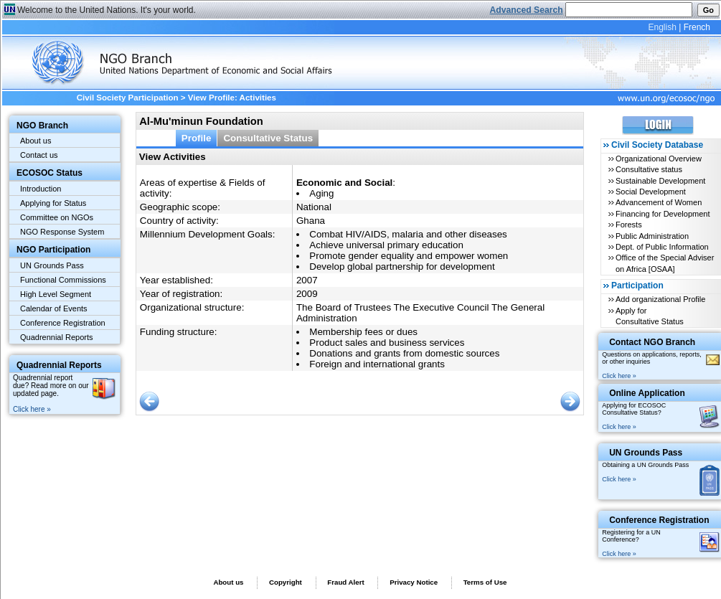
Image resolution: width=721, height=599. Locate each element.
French (697, 27)
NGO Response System (62, 231)
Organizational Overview (659, 158)
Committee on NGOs (56, 217)
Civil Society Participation (128, 97)
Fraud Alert (345, 582)
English (662, 27)
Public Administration (652, 236)
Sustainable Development (660, 180)
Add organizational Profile (660, 299)
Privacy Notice (414, 582)
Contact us (39, 155)
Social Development (651, 191)
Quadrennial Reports (56, 337)
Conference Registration (62, 323)
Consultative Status (268, 138)
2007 (307, 280)
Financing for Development (663, 213)
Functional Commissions (63, 279)
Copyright (285, 582)
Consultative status (649, 169)
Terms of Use (485, 582)
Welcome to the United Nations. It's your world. (106, 10)
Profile (197, 138)
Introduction (40, 188)
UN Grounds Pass (52, 265)
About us (35, 140)
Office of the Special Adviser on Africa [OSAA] (665, 263)
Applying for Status (53, 203)
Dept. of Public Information (662, 246)
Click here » (32, 409)
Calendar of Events (54, 308)
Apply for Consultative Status (650, 316)
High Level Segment (55, 294)
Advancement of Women (659, 202)
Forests (629, 224)
